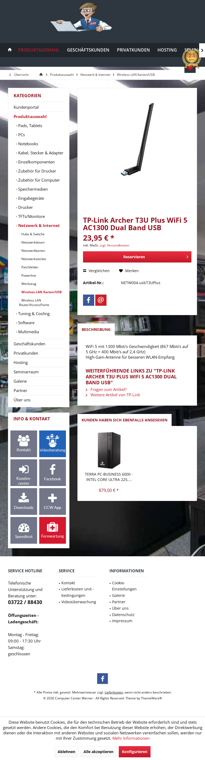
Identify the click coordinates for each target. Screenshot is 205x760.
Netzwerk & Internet (38, 225)
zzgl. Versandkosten (114, 245)
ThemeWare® (151, 698)
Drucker (25, 207)
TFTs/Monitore (31, 216)
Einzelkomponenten (36, 161)
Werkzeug (28, 283)
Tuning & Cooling (33, 313)
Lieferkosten (114, 692)
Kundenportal (26, 107)
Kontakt (68, 582)
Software (25, 322)
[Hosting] (167, 50)
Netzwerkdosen (33, 242)
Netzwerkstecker (33, 259)
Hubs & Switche (33, 234)
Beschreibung (96, 329)
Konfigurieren (134, 751)
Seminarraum (26, 371)
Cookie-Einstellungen (124, 586)
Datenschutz (123, 614)
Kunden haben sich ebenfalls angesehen (124, 419)
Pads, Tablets (29, 125)
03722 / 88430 (25, 602)
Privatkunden (26, 353)
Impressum (122, 620)
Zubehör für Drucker (36, 171)
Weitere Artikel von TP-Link (113, 394)
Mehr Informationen (130, 738)
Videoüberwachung (78, 601)
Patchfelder (29, 267)
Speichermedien (32, 189)
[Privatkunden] (133, 50)
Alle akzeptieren (98, 751)
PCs (21, 134)
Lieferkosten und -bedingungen (77, 592)
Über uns (22, 399)
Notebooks (27, 143)
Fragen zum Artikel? (106, 389)
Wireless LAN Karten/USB (41, 292)
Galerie (20, 381)
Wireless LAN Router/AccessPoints (34, 302)
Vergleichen (96, 270)
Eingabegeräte (30, 198)
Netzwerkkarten (33, 250)
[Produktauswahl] (38, 50)
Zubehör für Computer (38, 180)
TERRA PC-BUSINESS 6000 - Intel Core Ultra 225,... (109, 477)
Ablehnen (66, 751)
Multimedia (28, 331)
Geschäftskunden (29, 343)
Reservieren (155, 256)
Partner (20, 390)
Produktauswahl (30, 116)
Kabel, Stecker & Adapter (40, 152)
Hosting (21, 362)
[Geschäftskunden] (88, 50)
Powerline (28, 275)
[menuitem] (9, 50)
